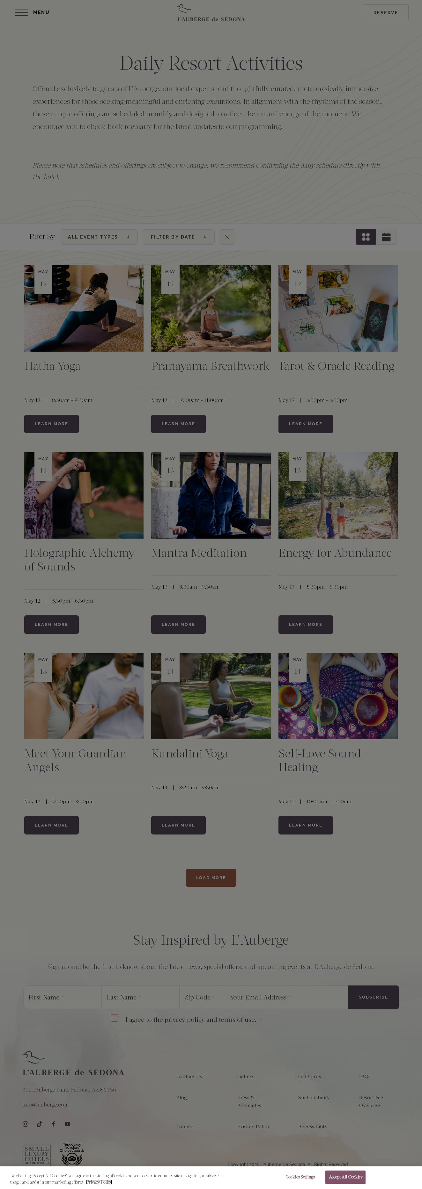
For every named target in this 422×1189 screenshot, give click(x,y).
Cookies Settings (300, 1177)
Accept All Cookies (345, 1177)
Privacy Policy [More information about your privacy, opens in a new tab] (99, 1182)
